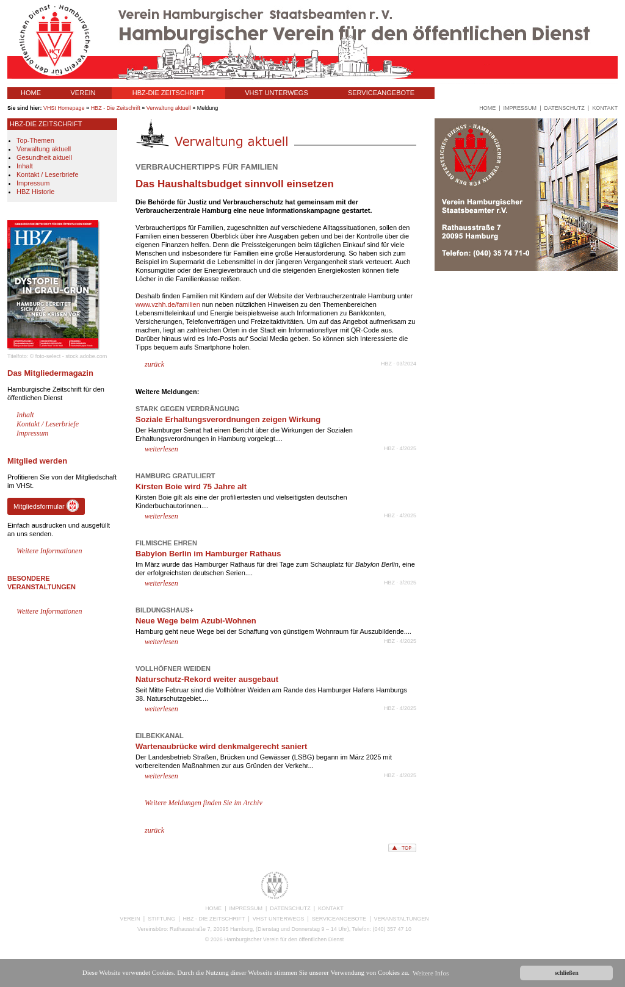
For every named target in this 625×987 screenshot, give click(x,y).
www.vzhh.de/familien (167, 304)
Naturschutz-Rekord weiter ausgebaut (206, 679)
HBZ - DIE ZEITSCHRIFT (214, 919)
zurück (154, 364)
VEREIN (83, 92)
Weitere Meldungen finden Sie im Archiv (203, 803)
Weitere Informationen (49, 551)
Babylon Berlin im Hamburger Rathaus (208, 553)
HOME (31, 92)
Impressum (32, 183)
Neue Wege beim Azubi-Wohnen (195, 620)
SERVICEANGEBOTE (381, 92)
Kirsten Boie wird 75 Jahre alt (191, 486)
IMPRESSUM (245, 908)
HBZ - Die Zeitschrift (115, 108)
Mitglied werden (37, 460)
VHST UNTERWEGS (276, 92)
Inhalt (24, 166)
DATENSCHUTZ (290, 908)
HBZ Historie (35, 191)
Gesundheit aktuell (44, 157)
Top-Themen (35, 140)
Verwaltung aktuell (168, 108)
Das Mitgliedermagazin (50, 373)
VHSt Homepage (64, 108)
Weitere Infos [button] (431, 973)
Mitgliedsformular (46, 506)
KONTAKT (331, 908)
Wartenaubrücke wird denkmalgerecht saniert (221, 746)
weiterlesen (161, 449)
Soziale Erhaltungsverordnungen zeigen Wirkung (227, 419)
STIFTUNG (161, 919)
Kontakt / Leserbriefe (47, 174)
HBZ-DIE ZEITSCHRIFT (168, 92)
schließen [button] (567, 972)
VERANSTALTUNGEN (481, 92)
